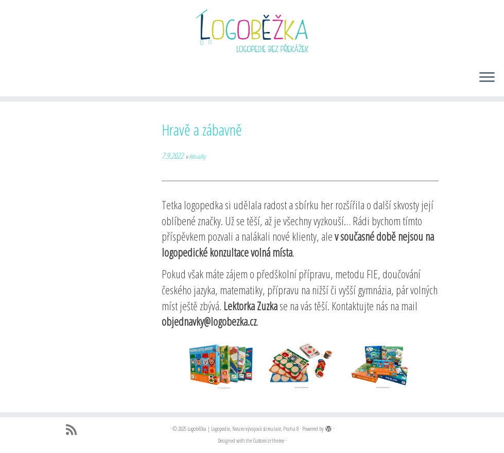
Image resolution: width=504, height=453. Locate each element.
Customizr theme (268, 440)
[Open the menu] (487, 78)
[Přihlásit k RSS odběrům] (74, 430)
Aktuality (197, 156)
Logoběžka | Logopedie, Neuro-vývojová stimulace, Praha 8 (243, 428)
